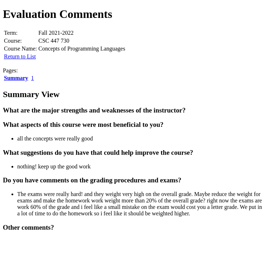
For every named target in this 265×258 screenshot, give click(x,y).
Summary (16, 78)
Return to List (20, 56)
